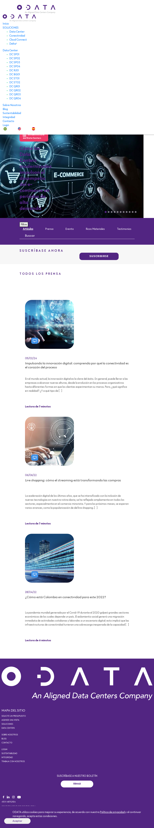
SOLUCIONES (11, 27)
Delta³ (13, 43)
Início (6, 23)
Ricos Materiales (95, 229)
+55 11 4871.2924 (9, 802)
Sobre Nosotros (12, 105)
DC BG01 (14, 74)
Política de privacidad (112, 812)
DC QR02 (15, 90)
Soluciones (7, 724)
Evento (69, 229)
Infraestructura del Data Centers (33, 136)
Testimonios (124, 229)
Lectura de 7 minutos (38, 406)
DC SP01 (14, 54)
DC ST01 (14, 78)
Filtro (24, 224)
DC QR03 (15, 94)
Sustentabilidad (12, 113)
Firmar (77, 784)
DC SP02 (14, 58)
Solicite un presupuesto (14, 716)
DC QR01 (14, 86)
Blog (5, 109)
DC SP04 (14, 66)
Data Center (17, 31)
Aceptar (17, 821)
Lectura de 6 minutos (38, 640)
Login (6, 125)
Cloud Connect (18, 39)
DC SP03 (14, 62)
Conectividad (17, 35)
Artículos (28, 229)
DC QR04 (15, 98)
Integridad (9, 117)
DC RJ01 (14, 70)
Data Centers (8, 728)
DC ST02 (14, 82)
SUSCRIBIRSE (99, 256)
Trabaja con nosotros (13, 762)
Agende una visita (10, 720)
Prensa (49, 229)
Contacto (8, 121)
